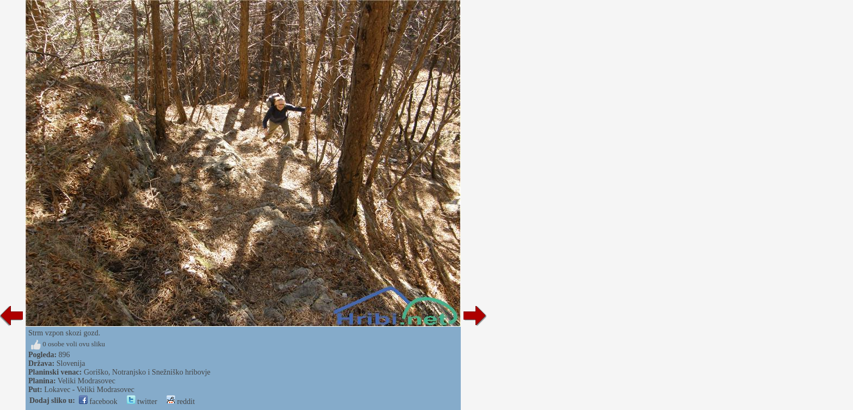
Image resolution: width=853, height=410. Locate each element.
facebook (98, 401)
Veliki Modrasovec (86, 381)
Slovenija (71, 363)
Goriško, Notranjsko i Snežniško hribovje (147, 372)
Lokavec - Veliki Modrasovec (89, 389)
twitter (142, 401)
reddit (180, 401)
